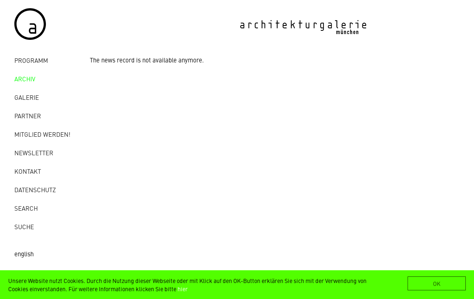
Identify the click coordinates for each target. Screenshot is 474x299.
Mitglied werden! (42, 134)
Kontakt (27, 171)
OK (436, 283)
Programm (31, 60)
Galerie (26, 97)
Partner (27, 115)
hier (183, 289)
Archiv (24, 78)
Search (26, 208)
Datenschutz (35, 189)
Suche (24, 226)
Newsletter (33, 152)
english (24, 253)
